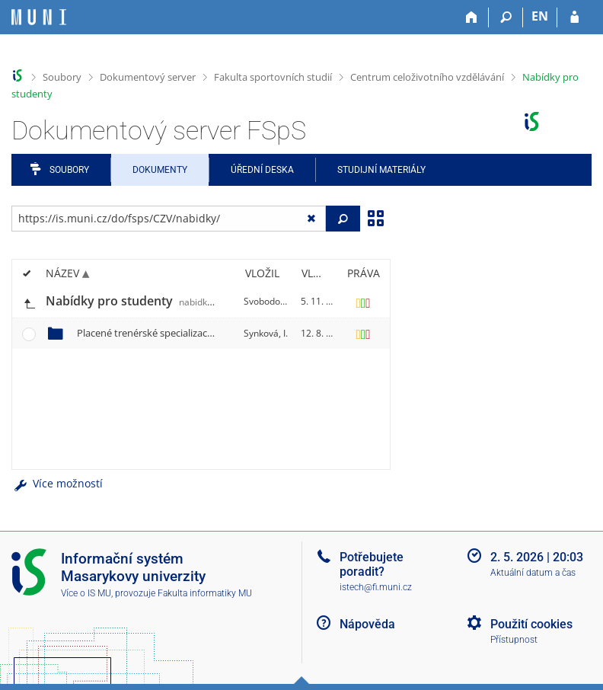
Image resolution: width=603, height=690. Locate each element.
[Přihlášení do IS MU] (574, 17)
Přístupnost (514, 639)
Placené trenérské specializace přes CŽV (198, 333)
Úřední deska (262, 170)
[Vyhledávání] (506, 17)
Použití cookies (531, 624)
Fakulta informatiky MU (205, 593)
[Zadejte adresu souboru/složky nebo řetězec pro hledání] (168, 219)
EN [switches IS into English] (539, 16)
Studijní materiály (381, 170)
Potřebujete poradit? (372, 564)
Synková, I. (266, 333)
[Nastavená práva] (363, 301)
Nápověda (367, 624)
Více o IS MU (86, 593)
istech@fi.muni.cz (376, 587)
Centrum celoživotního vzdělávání (427, 77)
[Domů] (472, 17)
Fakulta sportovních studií (273, 77)
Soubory (62, 77)
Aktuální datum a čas (533, 572)
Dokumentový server (148, 77)
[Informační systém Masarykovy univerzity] (38, 17)
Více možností (57, 483)
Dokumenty (159, 170)
